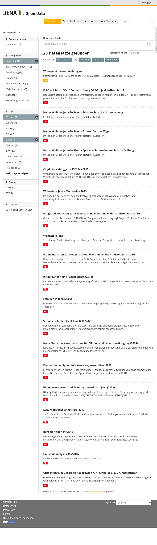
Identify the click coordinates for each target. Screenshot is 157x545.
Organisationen (72, 21)
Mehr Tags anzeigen (17, 173)
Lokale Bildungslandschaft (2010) (64, 409)
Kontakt (7, 513)
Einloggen (147, 2)
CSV (45, 80)
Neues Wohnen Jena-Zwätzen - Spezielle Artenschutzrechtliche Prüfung (88, 150)
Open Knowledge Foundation (18, 517)
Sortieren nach (118, 52)
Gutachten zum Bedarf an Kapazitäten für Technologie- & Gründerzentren (90, 473)
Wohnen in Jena (53, 235)
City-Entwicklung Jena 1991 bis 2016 (65, 169)
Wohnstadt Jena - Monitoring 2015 (65, 191)
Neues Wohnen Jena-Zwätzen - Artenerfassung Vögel (76, 131)
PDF (46, 102)
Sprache (110, 502)
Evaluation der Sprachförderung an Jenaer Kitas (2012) (77, 365)
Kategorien (91, 21)
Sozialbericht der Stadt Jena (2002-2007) (68, 321)
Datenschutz (9, 505)
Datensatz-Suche (52, 38)
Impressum (9, 509)
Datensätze (52, 21)
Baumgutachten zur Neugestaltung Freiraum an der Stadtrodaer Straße (89, 254)
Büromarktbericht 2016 (58, 432)
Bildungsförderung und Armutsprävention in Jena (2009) (79, 387)
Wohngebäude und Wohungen (62, 71)
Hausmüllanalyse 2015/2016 (61, 454)
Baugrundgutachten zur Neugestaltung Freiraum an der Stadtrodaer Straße (91, 213)
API (81, 491)
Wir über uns (108, 21)
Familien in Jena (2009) (57, 299)
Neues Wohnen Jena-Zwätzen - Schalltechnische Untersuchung (83, 112)
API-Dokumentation (97, 491)
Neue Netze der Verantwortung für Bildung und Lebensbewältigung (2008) (90, 343)
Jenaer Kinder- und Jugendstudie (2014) (68, 276)
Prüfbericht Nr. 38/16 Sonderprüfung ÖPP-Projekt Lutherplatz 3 (83, 90)
